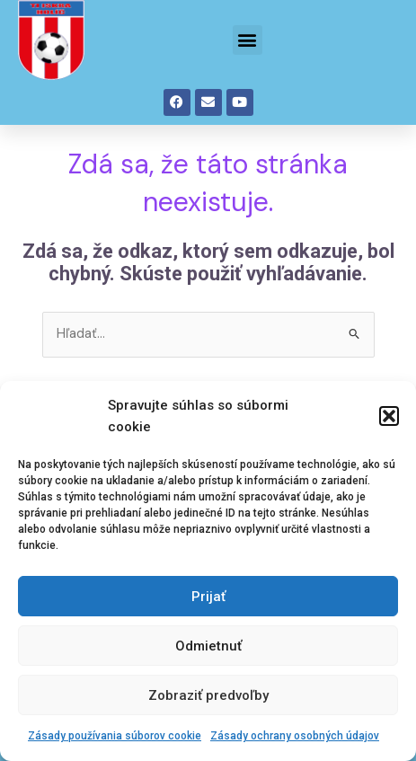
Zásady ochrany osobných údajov (294, 736)
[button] (389, 416)
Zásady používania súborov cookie (114, 736)
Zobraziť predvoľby (208, 695)
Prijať (208, 596)
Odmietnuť (208, 646)
